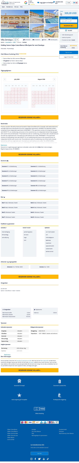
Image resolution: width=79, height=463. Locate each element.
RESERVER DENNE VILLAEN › (30, 119)
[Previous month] (4, 79)
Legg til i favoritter (68, 57)
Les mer (39, 455)
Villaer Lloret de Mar (12, 435)
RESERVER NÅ (69, 25)
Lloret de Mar (10, 441)
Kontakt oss (9, 7)
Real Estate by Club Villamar (66, 435)
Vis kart (68, 31)
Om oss (16, 7)
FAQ (21, 7)
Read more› (4, 146)
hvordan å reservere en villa (24, 362)
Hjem (3, 7)
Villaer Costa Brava (12, 431)
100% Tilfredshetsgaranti (67, 34)
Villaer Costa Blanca (12, 433)
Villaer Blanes (10, 439)
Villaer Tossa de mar (12, 437)
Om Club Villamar (36, 433)
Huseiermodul (63, 431)
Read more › (7, 356)
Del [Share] (16, 40)
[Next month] (54, 79)
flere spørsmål (44, 362)
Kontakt (34, 431)
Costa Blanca (8, 42)
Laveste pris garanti (66, 37)
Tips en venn (68, 52)
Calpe (14, 42)
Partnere (61, 433)
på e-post (31, 364)
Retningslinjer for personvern (39, 437)
